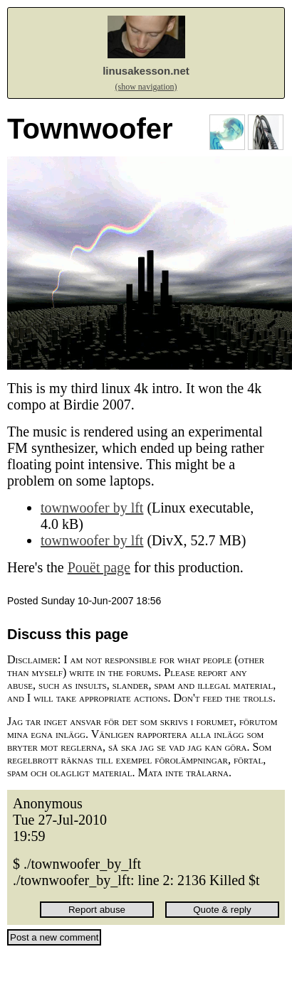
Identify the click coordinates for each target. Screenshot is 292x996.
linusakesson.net (146, 71)
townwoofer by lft (92, 507)
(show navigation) (146, 87)
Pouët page (99, 567)
